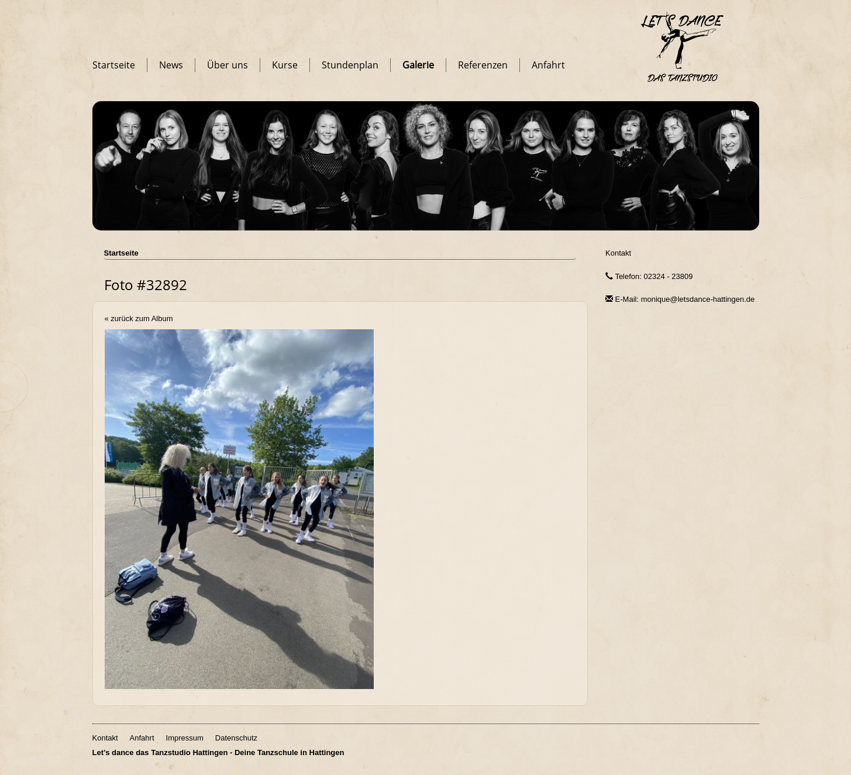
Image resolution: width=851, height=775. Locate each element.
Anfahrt (548, 64)
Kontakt (618, 253)
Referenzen (483, 64)
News (171, 64)
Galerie (418, 64)
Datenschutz (236, 737)
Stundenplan (350, 64)
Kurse (285, 64)
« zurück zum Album (139, 318)
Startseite (113, 64)
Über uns (227, 64)
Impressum (185, 737)
